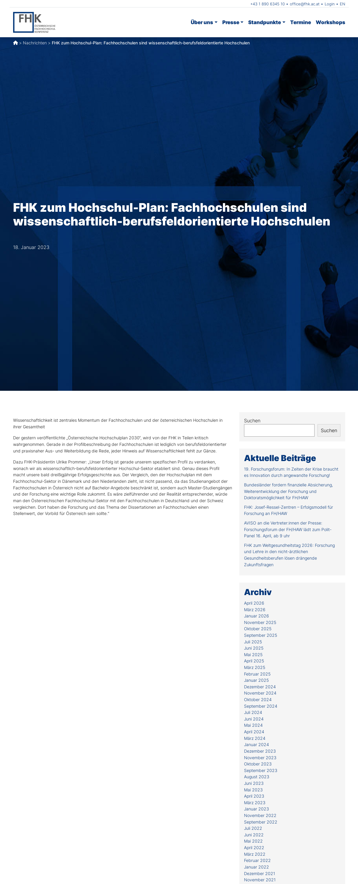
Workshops (330, 22)
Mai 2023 (253, 789)
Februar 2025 (257, 673)
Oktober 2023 (258, 763)
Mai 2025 (253, 654)
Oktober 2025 (257, 628)
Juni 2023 (254, 783)
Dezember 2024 (260, 686)
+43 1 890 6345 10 (267, 3)
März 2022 (254, 854)
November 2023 (260, 757)
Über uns (202, 22)
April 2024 (254, 731)
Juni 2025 (253, 647)
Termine (300, 22)
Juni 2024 (254, 718)
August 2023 (256, 776)
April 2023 (254, 796)
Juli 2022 (253, 828)
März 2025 (254, 667)
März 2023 (254, 802)
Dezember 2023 (260, 751)
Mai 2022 (253, 840)
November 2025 (260, 622)
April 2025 (254, 660)
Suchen (252, 421)
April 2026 (254, 603)
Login (330, 3)
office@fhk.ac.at (305, 3)
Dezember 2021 (259, 873)
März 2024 (254, 738)
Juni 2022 (254, 834)
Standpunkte (264, 22)
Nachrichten (35, 42)
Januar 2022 (256, 866)
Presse (230, 22)
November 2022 (260, 815)
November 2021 (260, 879)
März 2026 (254, 609)
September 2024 (260, 706)
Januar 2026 (256, 615)
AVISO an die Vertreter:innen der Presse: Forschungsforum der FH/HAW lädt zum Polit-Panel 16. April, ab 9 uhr (288, 529)
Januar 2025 (256, 680)
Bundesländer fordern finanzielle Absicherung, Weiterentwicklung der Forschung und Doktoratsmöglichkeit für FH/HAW (288, 491)
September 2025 (260, 635)
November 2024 (260, 692)
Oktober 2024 (258, 699)
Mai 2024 (253, 725)
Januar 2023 (256, 808)
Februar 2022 (257, 860)
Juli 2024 (253, 712)
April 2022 (254, 847)
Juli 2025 (253, 641)
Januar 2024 (256, 744)
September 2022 (260, 821)
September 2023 (260, 770)
